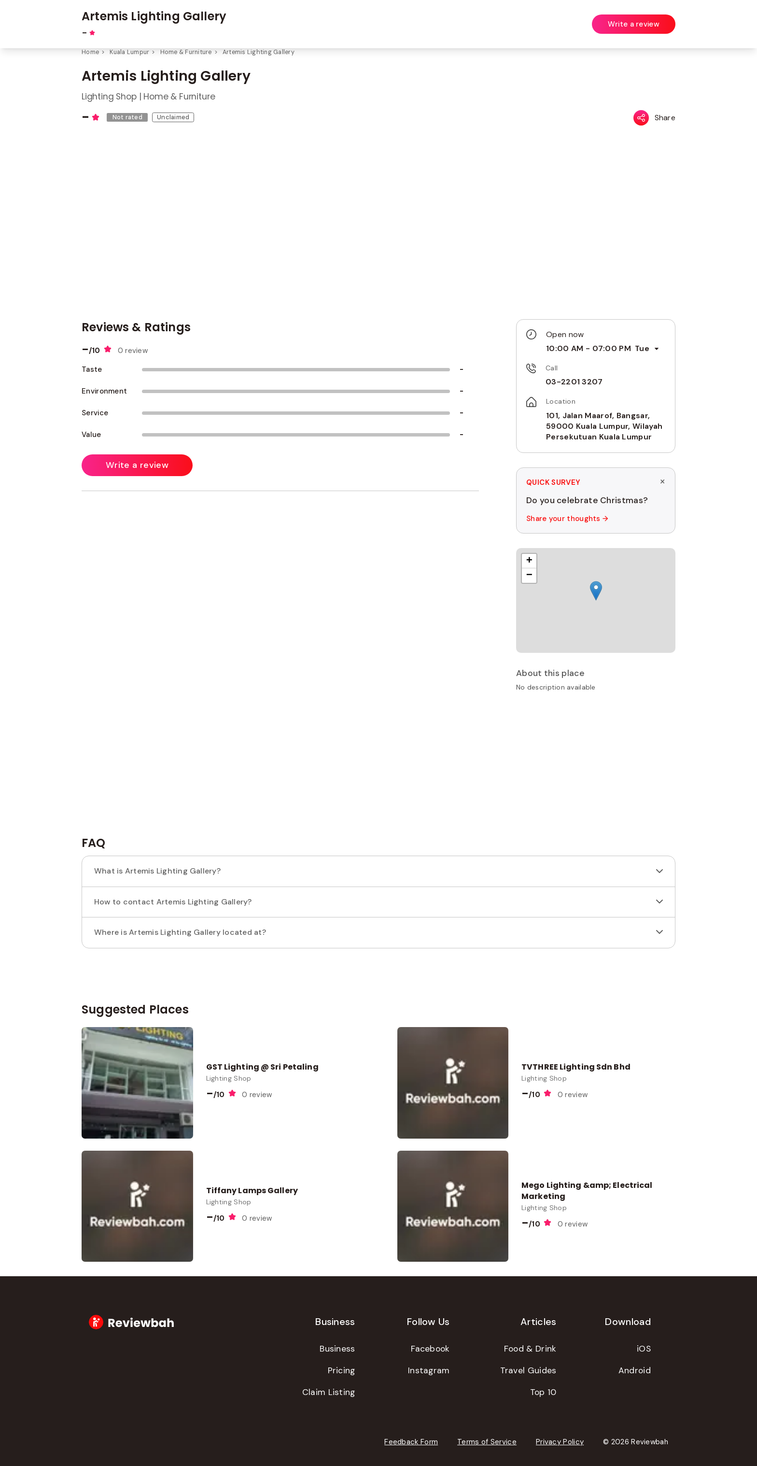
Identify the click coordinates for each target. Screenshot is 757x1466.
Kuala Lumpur (129, 52)
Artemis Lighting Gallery (258, 52)
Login (667, 18)
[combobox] (304, 19)
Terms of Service (487, 1442)
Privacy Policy (560, 1442)
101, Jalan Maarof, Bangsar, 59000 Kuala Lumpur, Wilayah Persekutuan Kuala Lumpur (604, 426)
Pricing (341, 1370)
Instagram (429, 1370)
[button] (596, 591)
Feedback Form (411, 1442)
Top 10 (543, 1392)
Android (634, 1370)
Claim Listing (328, 1392)
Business (337, 1348)
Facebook (430, 1348)
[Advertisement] (595, 767)
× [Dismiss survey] (662, 481)
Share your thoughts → (567, 518)
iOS (644, 1348)
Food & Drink (530, 1348)
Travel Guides (528, 1370)
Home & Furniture (186, 52)
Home (90, 52)
